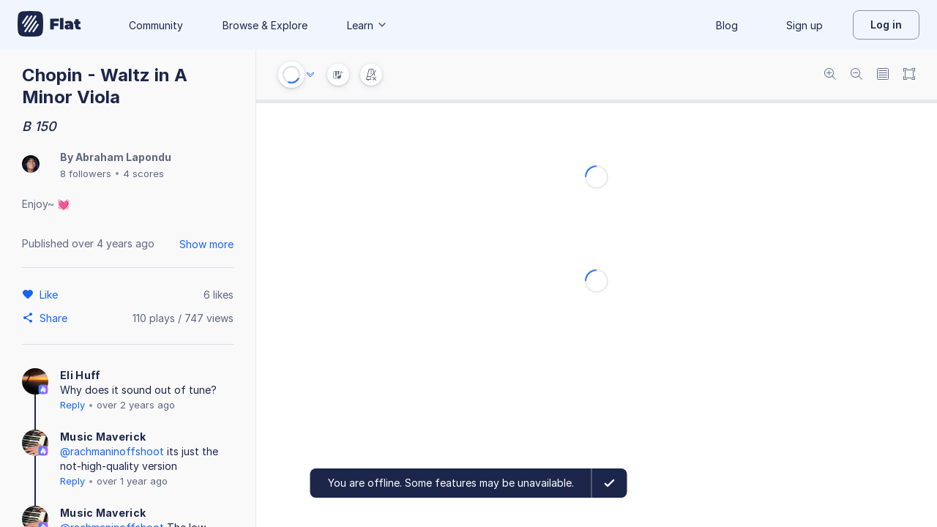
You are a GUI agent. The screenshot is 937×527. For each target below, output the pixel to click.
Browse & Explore (265, 25)
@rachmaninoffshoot (112, 451)
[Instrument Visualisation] (338, 75)
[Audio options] (310, 74)
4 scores (143, 173)
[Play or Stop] (291, 74)
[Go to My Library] (49, 25)
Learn (367, 25)
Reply (72, 405)
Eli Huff (80, 375)
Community (156, 25)
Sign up (804, 25)
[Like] (51, 294)
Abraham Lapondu (123, 157)
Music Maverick (103, 436)
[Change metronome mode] (371, 75)
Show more (206, 244)
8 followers (85, 173)
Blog (727, 25)
